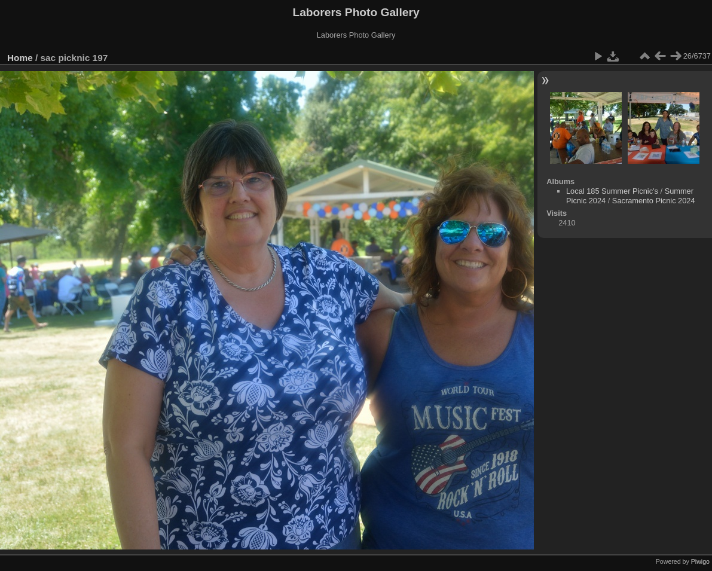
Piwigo (700, 561)
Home (20, 58)
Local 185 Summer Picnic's (612, 191)
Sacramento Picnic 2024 (653, 200)
